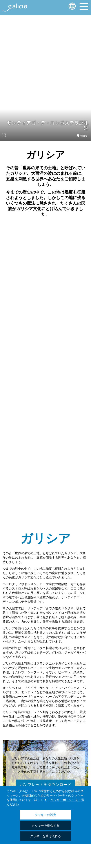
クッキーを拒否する (45, 825)
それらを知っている (45, 293)
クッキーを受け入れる (45, 836)
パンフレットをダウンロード (45, 784)
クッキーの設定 (45, 815)
